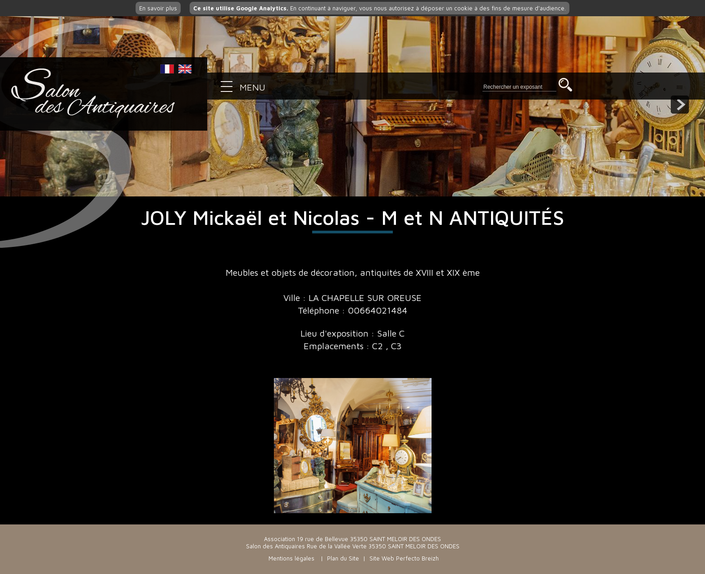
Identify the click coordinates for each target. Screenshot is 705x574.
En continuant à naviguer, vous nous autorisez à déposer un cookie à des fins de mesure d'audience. (379, 8)
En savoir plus (158, 8)
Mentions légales (291, 558)
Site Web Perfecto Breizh (404, 558)
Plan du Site (343, 558)
